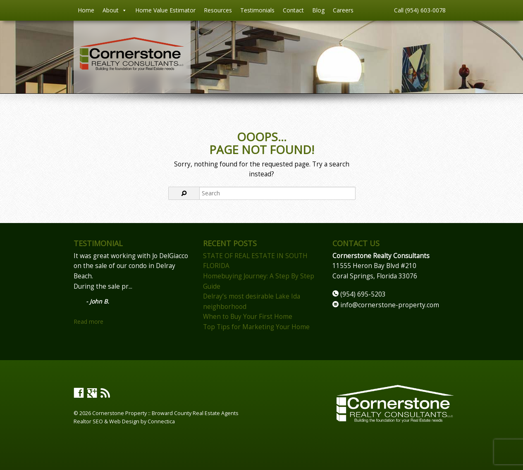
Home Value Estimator (165, 10)
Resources (218, 10)
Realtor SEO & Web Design (106, 421)
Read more (88, 321)
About (115, 10)
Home (86, 10)
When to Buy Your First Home (247, 316)
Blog (318, 10)
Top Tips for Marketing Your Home (256, 327)
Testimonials (257, 10)
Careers (343, 10)
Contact (293, 10)
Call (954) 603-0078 (420, 10)
